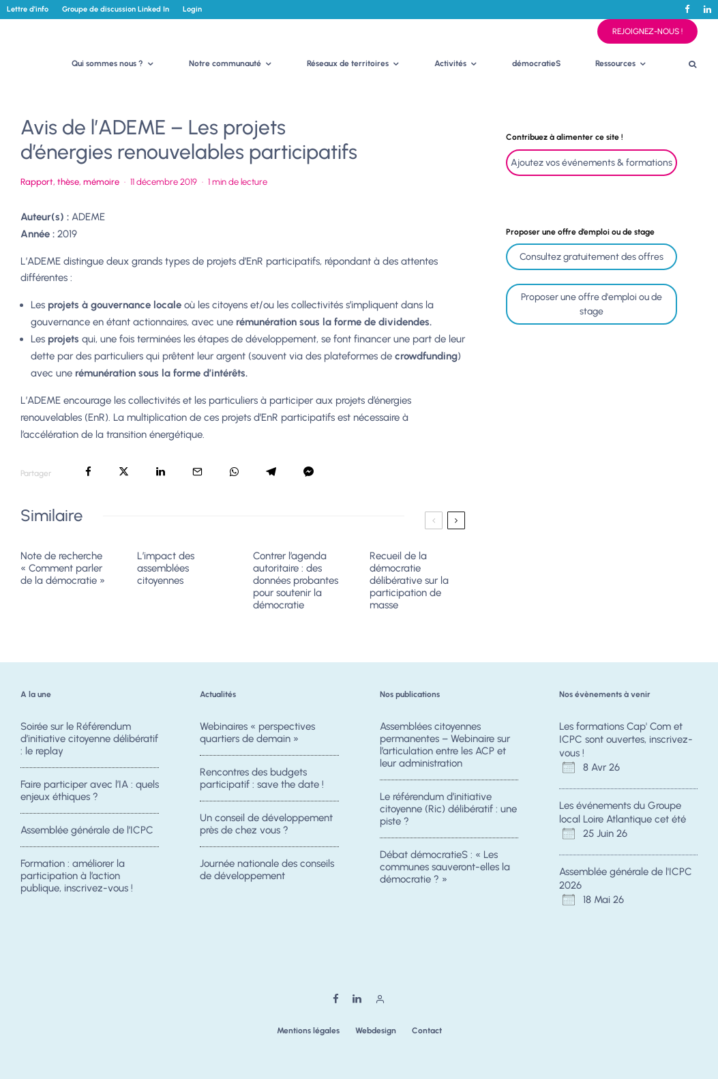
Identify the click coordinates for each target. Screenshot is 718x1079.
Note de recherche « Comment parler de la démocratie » (62, 568)
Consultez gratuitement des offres (591, 257)
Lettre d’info (27, 9)
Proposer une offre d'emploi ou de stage (591, 304)
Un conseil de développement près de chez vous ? (266, 826)
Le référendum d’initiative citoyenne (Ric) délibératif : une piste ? (448, 808)
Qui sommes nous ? (107, 63)
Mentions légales (308, 1030)
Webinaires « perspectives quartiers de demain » (257, 732)
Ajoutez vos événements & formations (591, 162)
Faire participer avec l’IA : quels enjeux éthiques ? (89, 790)
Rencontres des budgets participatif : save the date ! (262, 778)
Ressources (615, 63)
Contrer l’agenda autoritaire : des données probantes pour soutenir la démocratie (295, 580)
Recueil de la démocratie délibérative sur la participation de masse (409, 580)
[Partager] (88, 472)
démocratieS (536, 63)
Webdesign (375, 1030)
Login (192, 9)
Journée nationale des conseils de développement (267, 876)
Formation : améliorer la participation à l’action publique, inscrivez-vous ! (76, 882)
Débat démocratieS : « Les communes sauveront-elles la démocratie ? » (445, 869)
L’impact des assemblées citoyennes (165, 568)
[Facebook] (687, 9)
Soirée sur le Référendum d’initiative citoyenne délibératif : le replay (89, 738)
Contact (427, 1030)
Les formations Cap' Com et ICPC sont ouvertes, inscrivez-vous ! (626, 739)
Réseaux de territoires (348, 63)
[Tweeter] (124, 472)
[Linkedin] (707, 9)
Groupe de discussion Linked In (115, 9)
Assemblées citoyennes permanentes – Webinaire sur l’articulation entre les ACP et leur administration (445, 744)
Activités (450, 63)
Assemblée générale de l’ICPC (86, 832)
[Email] (197, 472)
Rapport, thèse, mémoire (69, 182)
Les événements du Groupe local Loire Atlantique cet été (622, 812)
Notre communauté (225, 63)
